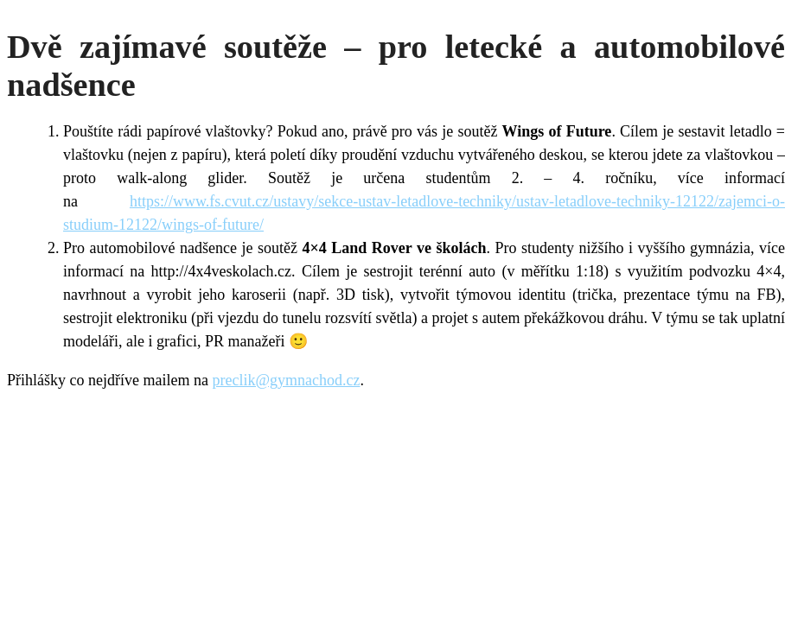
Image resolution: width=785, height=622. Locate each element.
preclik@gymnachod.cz (286, 380)
